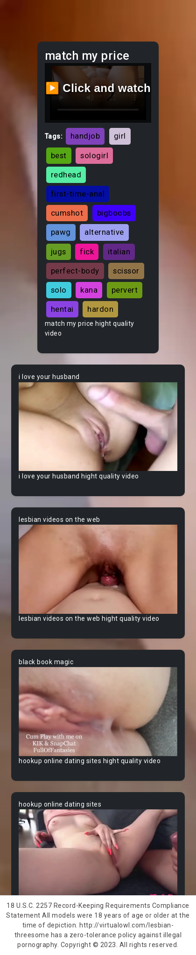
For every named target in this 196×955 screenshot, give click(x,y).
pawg (61, 232)
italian (119, 251)
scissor (126, 270)
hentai (62, 309)
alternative (104, 232)
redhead (66, 174)
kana (89, 290)
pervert (125, 290)
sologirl (94, 155)
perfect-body (75, 270)
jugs (58, 251)
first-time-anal (78, 193)
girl (120, 135)
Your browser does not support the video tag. (98, 426)
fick (87, 251)
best (59, 155)
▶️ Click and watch (98, 88)
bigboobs (114, 213)
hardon (100, 309)
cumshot (67, 213)
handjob (85, 135)
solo (59, 290)
